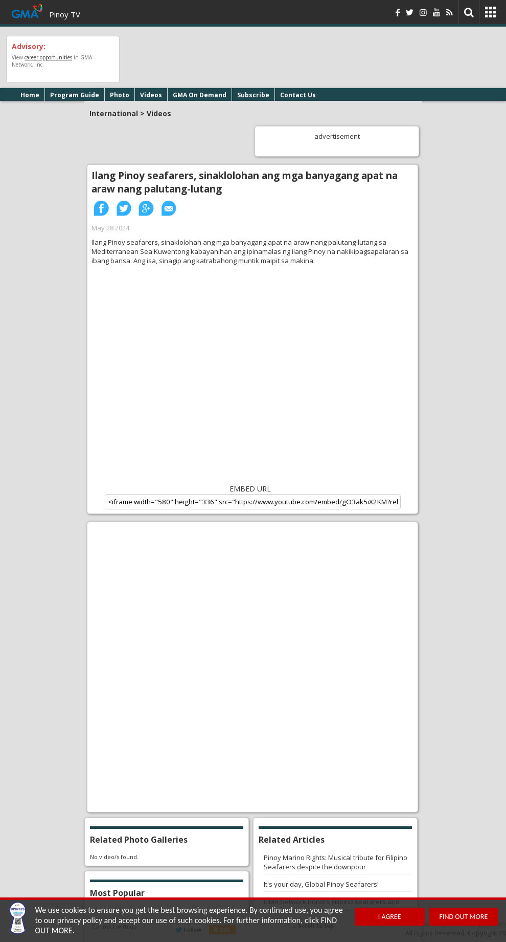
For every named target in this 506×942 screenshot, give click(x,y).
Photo (119, 95)
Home (29, 95)
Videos (151, 95)
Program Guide (74, 95)
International (113, 113)
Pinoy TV (64, 14)
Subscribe (253, 95)
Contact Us (298, 95)
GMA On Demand (199, 95)
